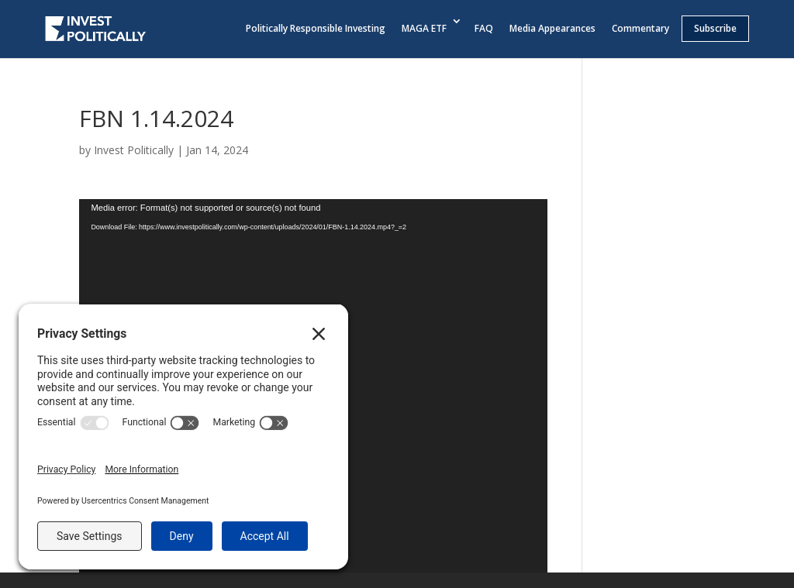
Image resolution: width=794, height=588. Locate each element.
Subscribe (715, 28)
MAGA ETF (424, 28)
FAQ (484, 28)
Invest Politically (134, 150)
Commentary (640, 28)
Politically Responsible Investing (315, 28)
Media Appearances (552, 28)
